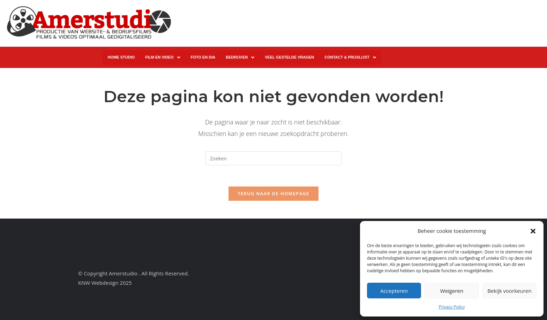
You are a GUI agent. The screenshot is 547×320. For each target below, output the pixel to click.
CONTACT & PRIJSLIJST (350, 57)
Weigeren (451, 290)
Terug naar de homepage (273, 193)
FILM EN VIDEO (162, 57)
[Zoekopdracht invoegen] (273, 158)
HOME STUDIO (121, 57)
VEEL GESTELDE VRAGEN (289, 57)
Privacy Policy (452, 307)
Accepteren (394, 290)
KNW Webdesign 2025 (105, 282)
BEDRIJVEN (240, 57)
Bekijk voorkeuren (509, 290)
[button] (533, 231)
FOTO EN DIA (203, 57)
